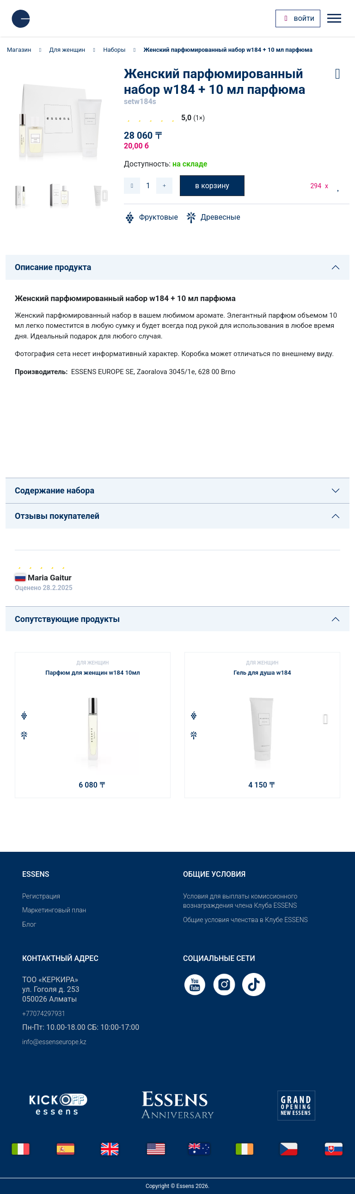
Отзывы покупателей (57, 516)
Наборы (114, 49)
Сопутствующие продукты (67, 619)
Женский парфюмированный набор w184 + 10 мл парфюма (227, 49)
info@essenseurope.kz (54, 1042)
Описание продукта (53, 267)
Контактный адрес (60, 958)
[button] (102, 195)
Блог (29, 924)
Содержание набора (54, 490)
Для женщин (67, 49)
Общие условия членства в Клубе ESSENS (245, 919)
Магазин (19, 49)
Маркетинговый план (54, 910)
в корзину (212, 185)
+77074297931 (43, 1013)
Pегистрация (41, 896)
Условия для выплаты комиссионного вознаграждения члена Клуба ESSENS (240, 901)
